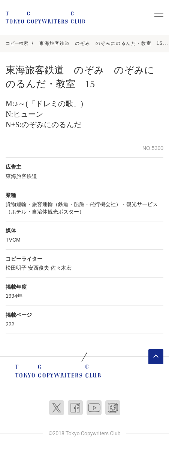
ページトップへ (155, 356)
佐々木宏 (61, 268)
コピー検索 (17, 43)
